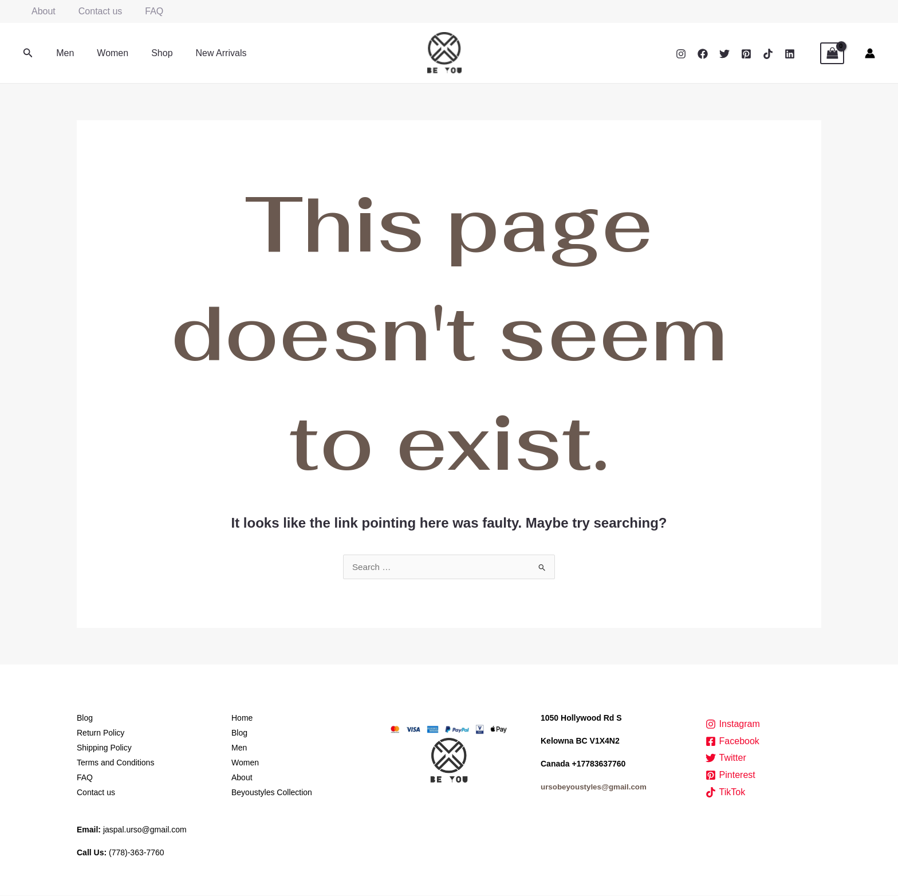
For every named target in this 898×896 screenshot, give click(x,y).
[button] (28, 53)
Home (242, 718)
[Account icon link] (870, 53)
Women (105, 53)
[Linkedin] (790, 54)
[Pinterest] (746, 54)
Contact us (93, 11)
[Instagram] (681, 54)
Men (63, 53)
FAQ (142, 11)
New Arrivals (205, 53)
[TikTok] (768, 54)
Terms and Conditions (115, 763)
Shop (150, 53)
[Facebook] (703, 54)
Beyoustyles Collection (271, 792)
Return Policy (100, 733)
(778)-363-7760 (136, 853)
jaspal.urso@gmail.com (145, 830)
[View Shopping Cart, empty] (832, 53)
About (41, 11)
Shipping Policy (104, 748)
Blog (85, 718)
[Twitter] (724, 54)
